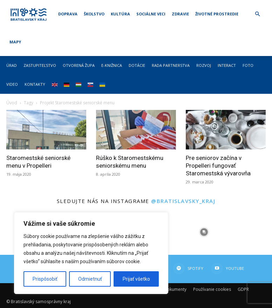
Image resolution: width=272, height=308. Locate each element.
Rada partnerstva (171, 65)
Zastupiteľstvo (39, 65)
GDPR (243, 289)
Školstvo (94, 13)
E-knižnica (111, 65)
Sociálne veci (150, 13)
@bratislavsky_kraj (183, 200)
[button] (257, 14)
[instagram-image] (203, 232)
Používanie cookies (212, 289)
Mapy (15, 41)
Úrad (11, 65)
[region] (91, 253)
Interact (227, 65)
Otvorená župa (79, 65)
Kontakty (35, 84)
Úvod (11, 103)
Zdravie (180, 13)
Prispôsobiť (45, 279)
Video (12, 84)
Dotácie (137, 65)
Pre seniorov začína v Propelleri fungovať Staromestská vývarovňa (218, 165)
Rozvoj (203, 65)
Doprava (67, 13)
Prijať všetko (136, 279)
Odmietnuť (90, 279)
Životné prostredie (216, 13)
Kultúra (120, 13)
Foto (248, 65)
